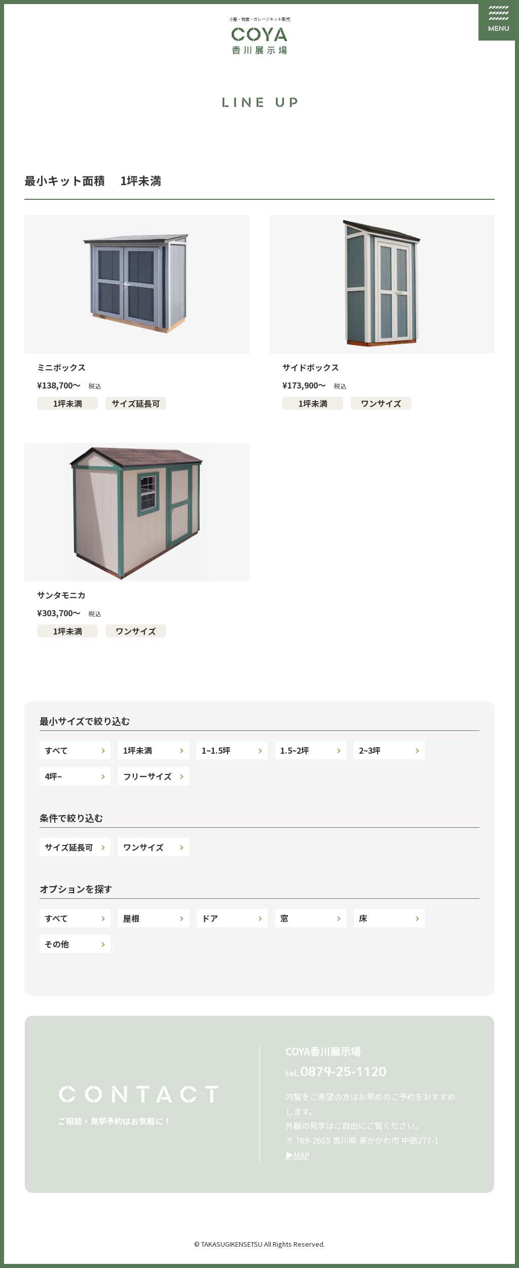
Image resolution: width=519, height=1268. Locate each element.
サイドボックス (310, 367)
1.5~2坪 (294, 750)
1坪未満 (67, 403)
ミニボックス (61, 367)
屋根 (131, 918)
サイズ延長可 (136, 403)
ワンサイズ (381, 403)
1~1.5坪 (216, 750)
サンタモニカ (61, 595)
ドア (210, 918)
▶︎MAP (297, 1158)
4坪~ (53, 776)
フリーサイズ (147, 776)
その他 (57, 944)
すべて (56, 750)
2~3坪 (370, 750)
